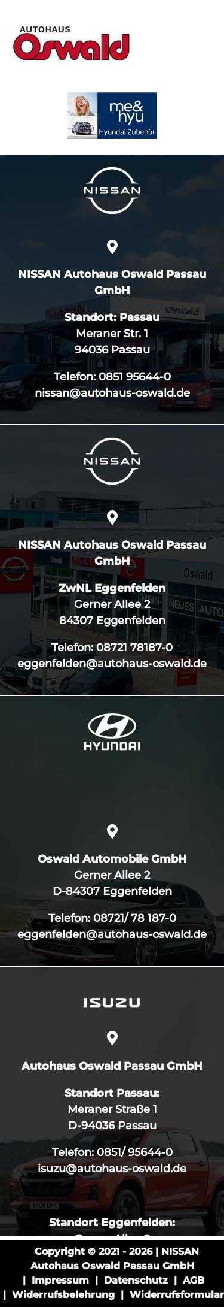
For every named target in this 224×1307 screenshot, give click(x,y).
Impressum (60, 1280)
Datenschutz (136, 1280)
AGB (193, 1280)
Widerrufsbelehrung (63, 1294)
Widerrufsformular (177, 1294)
